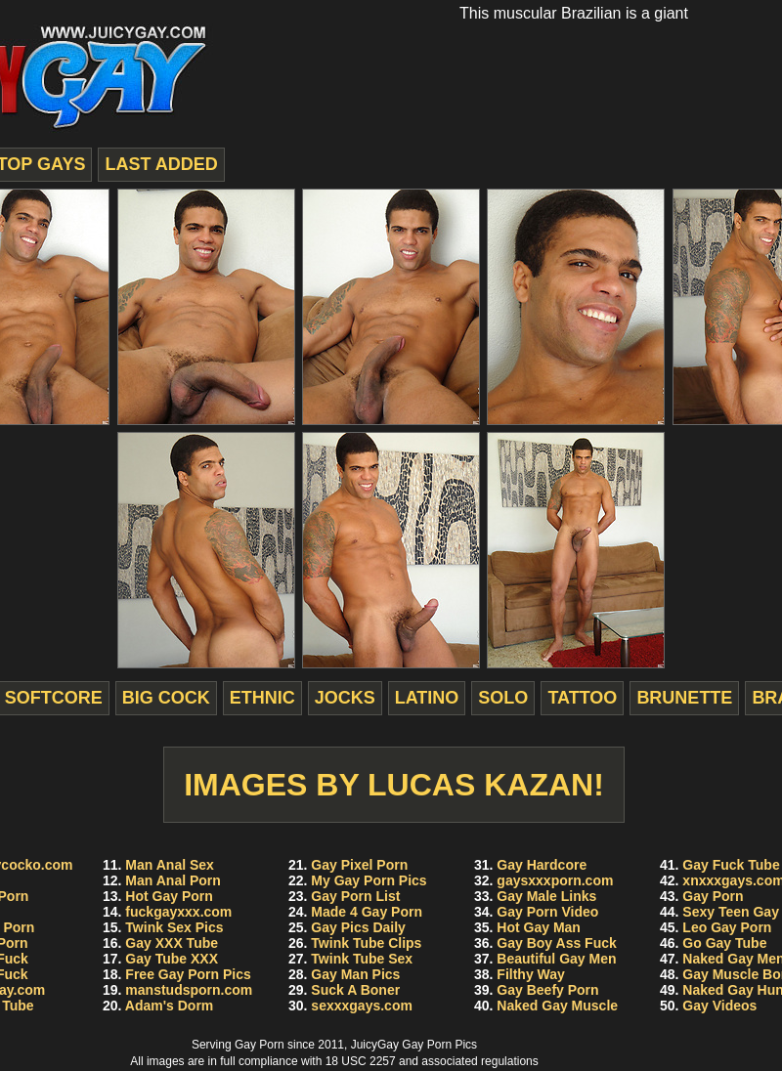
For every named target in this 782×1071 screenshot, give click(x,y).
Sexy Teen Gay (730, 912)
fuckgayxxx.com (178, 912)
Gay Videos (719, 1005)
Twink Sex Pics (174, 927)
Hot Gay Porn (168, 896)
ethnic (262, 697)
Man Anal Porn (173, 880)
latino (427, 697)
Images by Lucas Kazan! (394, 784)
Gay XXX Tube (171, 943)
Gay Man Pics (355, 974)
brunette (684, 697)
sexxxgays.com (362, 1005)
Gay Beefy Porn (547, 990)
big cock (166, 697)
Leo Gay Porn (726, 927)
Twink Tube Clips (366, 943)
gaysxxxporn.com (555, 880)
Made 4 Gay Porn (366, 912)
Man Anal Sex (169, 865)
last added (161, 164)
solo (503, 697)
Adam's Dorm (169, 1005)
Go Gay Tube (724, 943)
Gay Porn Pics (439, 1044)
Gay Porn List (355, 896)
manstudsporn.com (188, 990)
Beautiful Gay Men (556, 958)
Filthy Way (531, 974)
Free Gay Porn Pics (187, 974)
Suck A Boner (355, 990)
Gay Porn (712, 896)
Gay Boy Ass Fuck (556, 943)
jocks (345, 697)
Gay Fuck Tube (730, 865)
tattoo (582, 697)
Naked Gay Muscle (557, 1005)
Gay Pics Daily (358, 927)
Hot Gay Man (539, 927)
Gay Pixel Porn (359, 865)
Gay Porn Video (547, 912)
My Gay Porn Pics (368, 880)
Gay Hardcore (541, 865)
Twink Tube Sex (362, 958)
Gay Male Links (546, 896)
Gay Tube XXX (171, 958)
